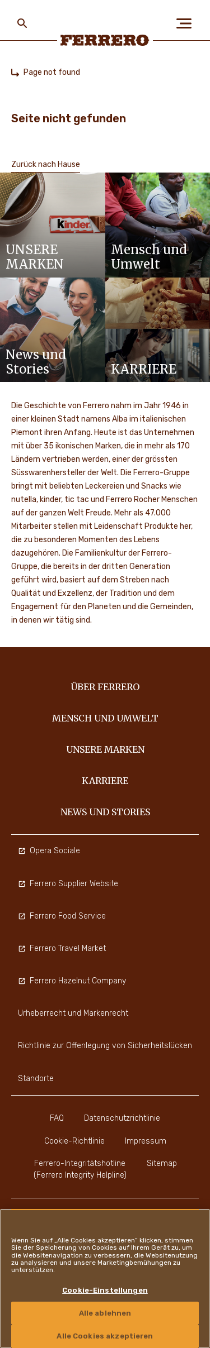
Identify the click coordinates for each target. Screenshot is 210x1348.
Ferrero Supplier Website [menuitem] (68, 883)
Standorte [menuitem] (36, 1078)
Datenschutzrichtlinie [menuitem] (122, 1118)
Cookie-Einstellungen (105, 1290)
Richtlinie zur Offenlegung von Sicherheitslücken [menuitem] (105, 1045)
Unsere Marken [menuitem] (105, 749)
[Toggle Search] (22, 23)
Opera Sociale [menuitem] (49, 850)
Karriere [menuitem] (105, 780)
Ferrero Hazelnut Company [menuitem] (72, 981)
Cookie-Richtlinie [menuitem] (74, 1141)
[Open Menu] (187, 23)
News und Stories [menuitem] (105, 812)
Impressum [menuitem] (145, 1141)
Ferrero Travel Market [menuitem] (62, 948)
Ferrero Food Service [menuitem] (62, 916)
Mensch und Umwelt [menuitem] (105, 718)
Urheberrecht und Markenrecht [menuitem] (73, 1013)
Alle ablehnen (105, 1313)
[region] (105, 1278)
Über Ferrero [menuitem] (105, 686)
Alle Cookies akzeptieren (105, 1336)
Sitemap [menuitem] (162, 1163)
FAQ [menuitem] (57, 1118)
